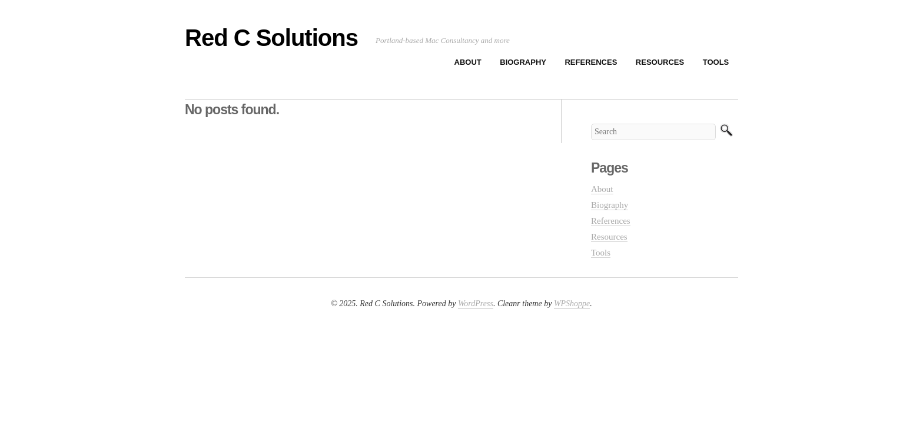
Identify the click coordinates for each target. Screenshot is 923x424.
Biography (523, 62)
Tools (716, 62)
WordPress (475, 303)
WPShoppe (572, 303)
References (591, 62)
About (468, 62)
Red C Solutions (271, 38)
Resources (660, 62)
